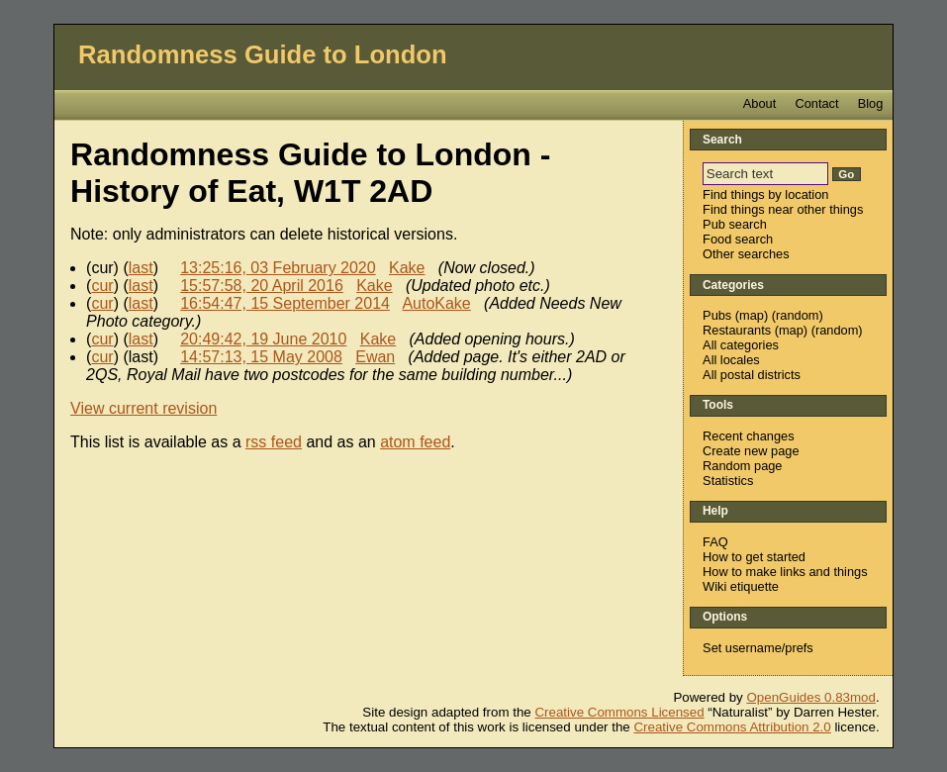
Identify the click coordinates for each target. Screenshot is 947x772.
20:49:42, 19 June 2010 (263, 339)
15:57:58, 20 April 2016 (261, 285)
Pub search (735, 224)
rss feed (273, 442)
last (141, 267)
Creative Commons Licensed (619, 712)
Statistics (728, 480)
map (751, 315)
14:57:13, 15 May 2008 (261, 356)
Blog (871, 103)
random (797, 315)
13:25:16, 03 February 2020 (277, 267)
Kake (407, 267)
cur (102, 285)
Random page (742, 465)
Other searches (746, 253)
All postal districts (752, 374)
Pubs (717, 315)
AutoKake (436, 303)
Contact (816, 103)
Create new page (751, 450)
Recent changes (748, 436)
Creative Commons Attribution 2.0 (731, 727)
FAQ (715, 541)
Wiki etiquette (741, 586)
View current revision (143, 408)
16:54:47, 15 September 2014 (285, 303)
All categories (741, 345)
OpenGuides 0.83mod (811, 697)
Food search (738, 239)
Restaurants (737, 330)
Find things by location (765, 194)
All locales (731, 359)
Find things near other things (783, 209)
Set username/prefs (758, 647)
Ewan (375, 356)
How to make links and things (785, 571)
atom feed (415, 442)
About (759, 103)
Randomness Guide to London (262, 54)
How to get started (754, 556)
